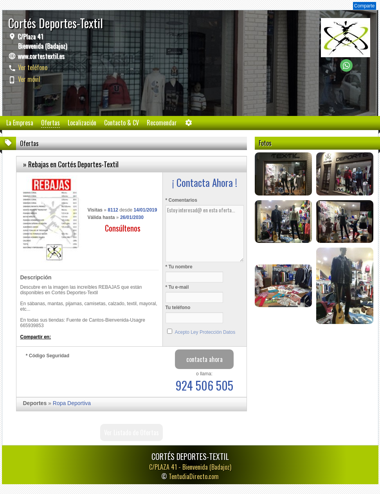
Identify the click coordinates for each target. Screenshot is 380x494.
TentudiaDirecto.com (194, 476)
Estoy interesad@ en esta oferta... (205, 233)
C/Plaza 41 (41, 41)
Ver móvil (29, 79)
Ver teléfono (32, 67)
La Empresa (19, 122)
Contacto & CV (121, 122)
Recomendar (162, 122)
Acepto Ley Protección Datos (205, 332)
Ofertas (50, 122)
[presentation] (85, 375)
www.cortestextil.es (41, 56)
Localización (82, 122)
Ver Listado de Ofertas (131, 432)
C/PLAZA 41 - (190, 467)
